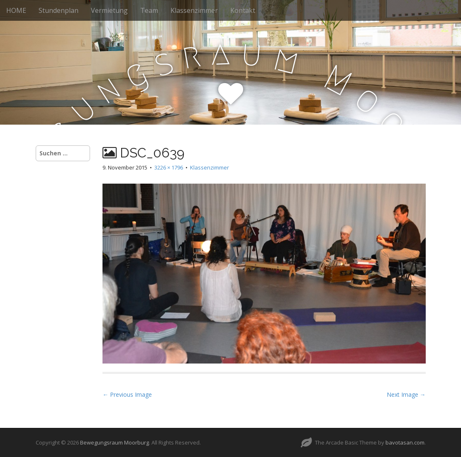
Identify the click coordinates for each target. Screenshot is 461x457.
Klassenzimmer (194, 10)
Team (149, 10)
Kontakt (242, 10)
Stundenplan (58, 10)
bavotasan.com (404, 442)
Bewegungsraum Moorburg (114, 442)
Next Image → (406, 394)
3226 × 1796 (168, 167)
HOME (16, 10)
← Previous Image (127, 394)
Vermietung (109, 10)
